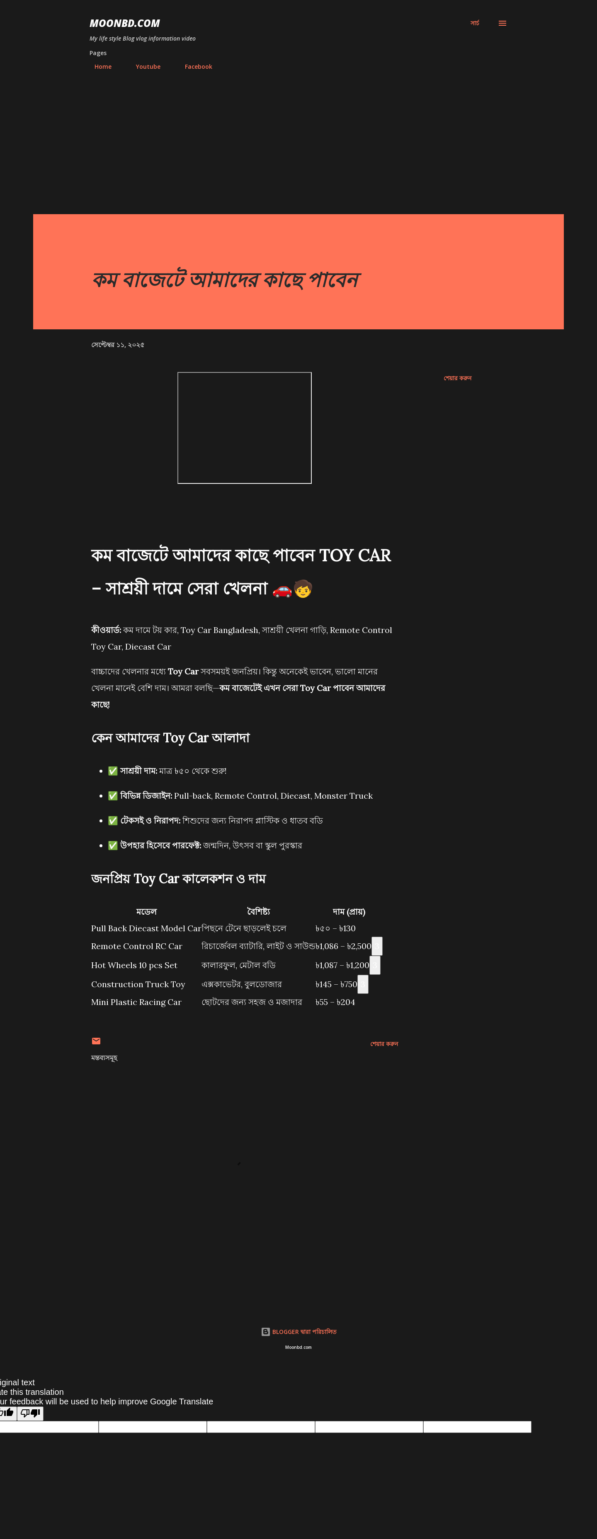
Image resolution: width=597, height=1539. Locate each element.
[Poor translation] (30, 1413)
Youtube (143, 66)
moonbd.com (125, 23)
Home (98, 66)
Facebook (193, 66)
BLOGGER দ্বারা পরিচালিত (299, 1332)
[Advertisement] (298, 152)
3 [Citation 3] (377, 946)
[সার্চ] (475, 23)
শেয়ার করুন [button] (457, 378)
